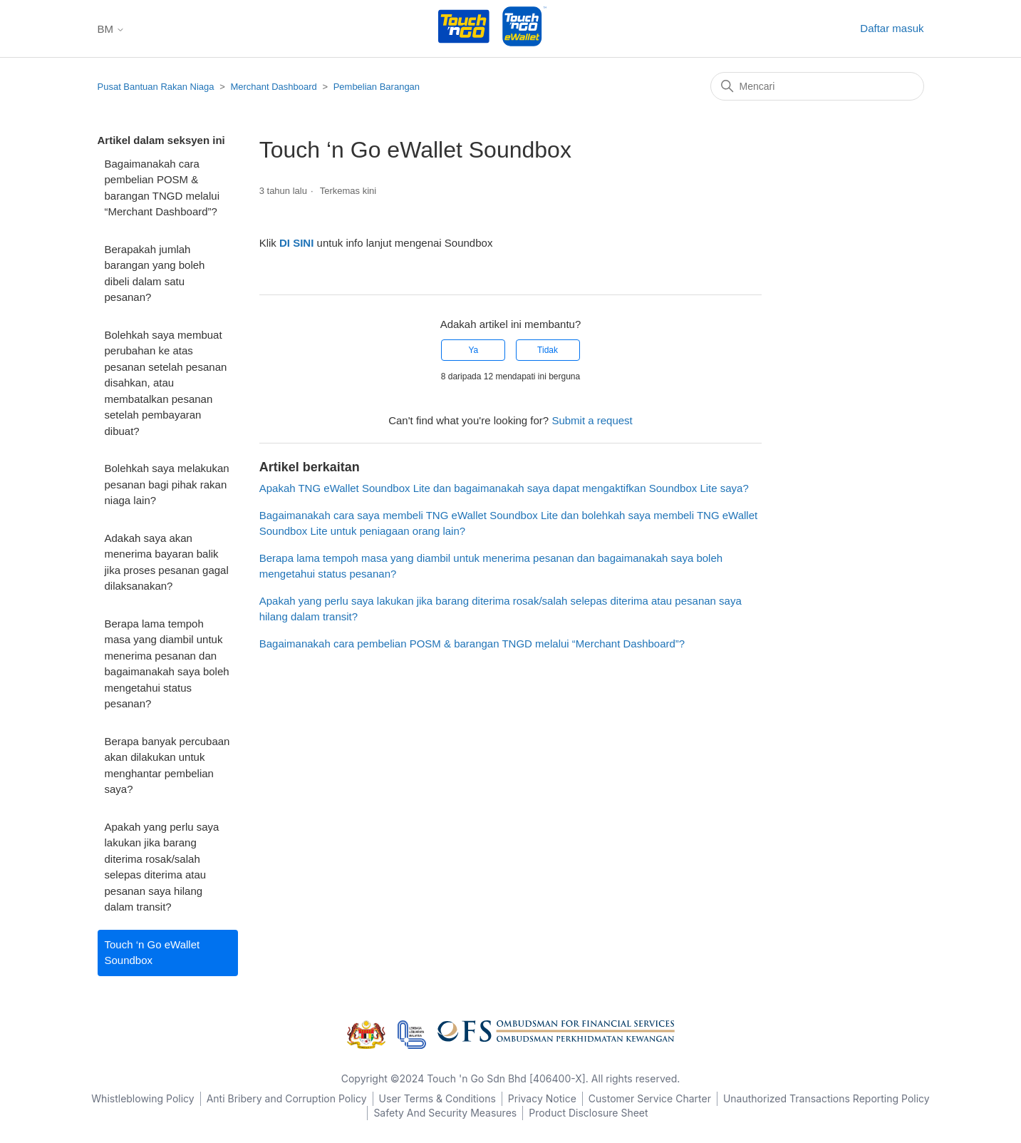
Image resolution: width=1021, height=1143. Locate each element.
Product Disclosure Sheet (588, 1113)
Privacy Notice (542, 1098)
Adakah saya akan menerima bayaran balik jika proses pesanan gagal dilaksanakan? (167, 562)
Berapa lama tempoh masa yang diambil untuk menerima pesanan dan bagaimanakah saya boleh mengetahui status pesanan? (167, 663)
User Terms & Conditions (437, 1098)
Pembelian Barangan (376, 86)
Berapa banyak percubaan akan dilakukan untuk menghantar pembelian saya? (167, 765)
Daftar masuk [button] (891, 28)
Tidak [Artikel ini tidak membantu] (547, 350)
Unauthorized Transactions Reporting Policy (826, 1098)
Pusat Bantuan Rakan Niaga (156, 86)
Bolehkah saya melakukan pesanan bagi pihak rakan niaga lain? (167, 484)
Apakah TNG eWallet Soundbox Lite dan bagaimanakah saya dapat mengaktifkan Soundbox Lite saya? (504, 488)
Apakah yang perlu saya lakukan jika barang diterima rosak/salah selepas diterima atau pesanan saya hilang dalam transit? (162, 867)
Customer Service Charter (650, 1098)
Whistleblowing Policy (142, 1098)
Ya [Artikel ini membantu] (473, 350)
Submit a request (591, 420)
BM (111, 29)
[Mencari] (817, 86)
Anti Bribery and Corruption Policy (287, 1098)
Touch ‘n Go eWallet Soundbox (152, 952)
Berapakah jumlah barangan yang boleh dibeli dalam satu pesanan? (155, 273)
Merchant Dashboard (273, 86)
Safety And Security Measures (445, 1113)
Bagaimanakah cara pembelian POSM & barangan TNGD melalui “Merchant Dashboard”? (162, 188)
